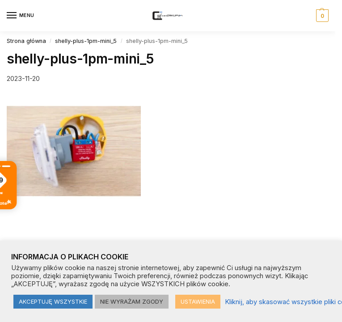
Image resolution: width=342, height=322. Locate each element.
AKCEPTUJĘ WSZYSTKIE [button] (53, 301)
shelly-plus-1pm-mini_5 (86, 41)
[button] (321, 15)
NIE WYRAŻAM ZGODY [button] (131, 301)
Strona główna (26, 41)
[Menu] (20, 15)
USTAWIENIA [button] (198, 301)
